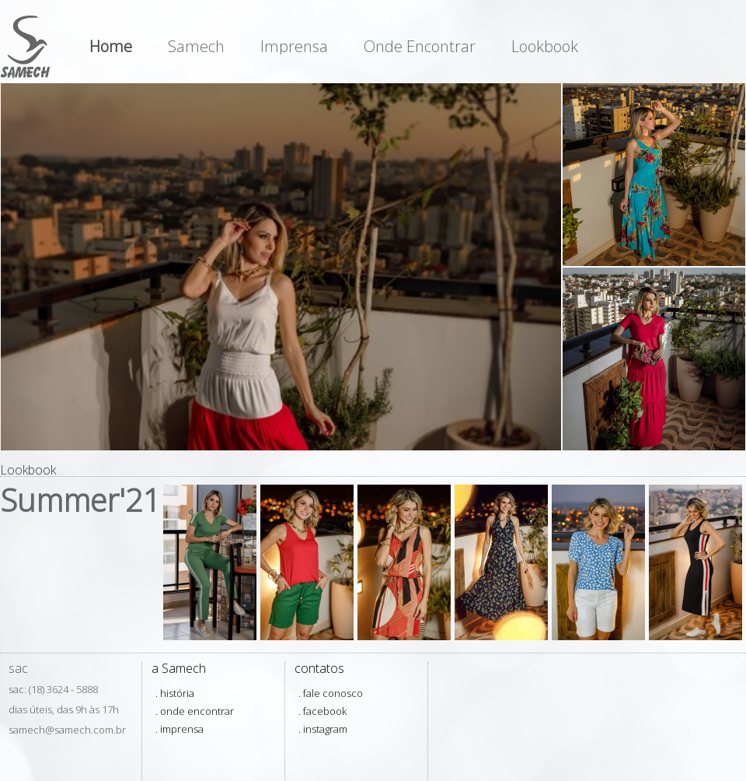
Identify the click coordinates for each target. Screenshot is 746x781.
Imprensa (294, 46)
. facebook (322, 711)
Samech (196, 46)
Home (110, 46)
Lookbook (544, 46)
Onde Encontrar (420, 46)
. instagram (322, 729)
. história (174, 693)
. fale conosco (330, 693)
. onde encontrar (194, 711)
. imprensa (179, 729)
